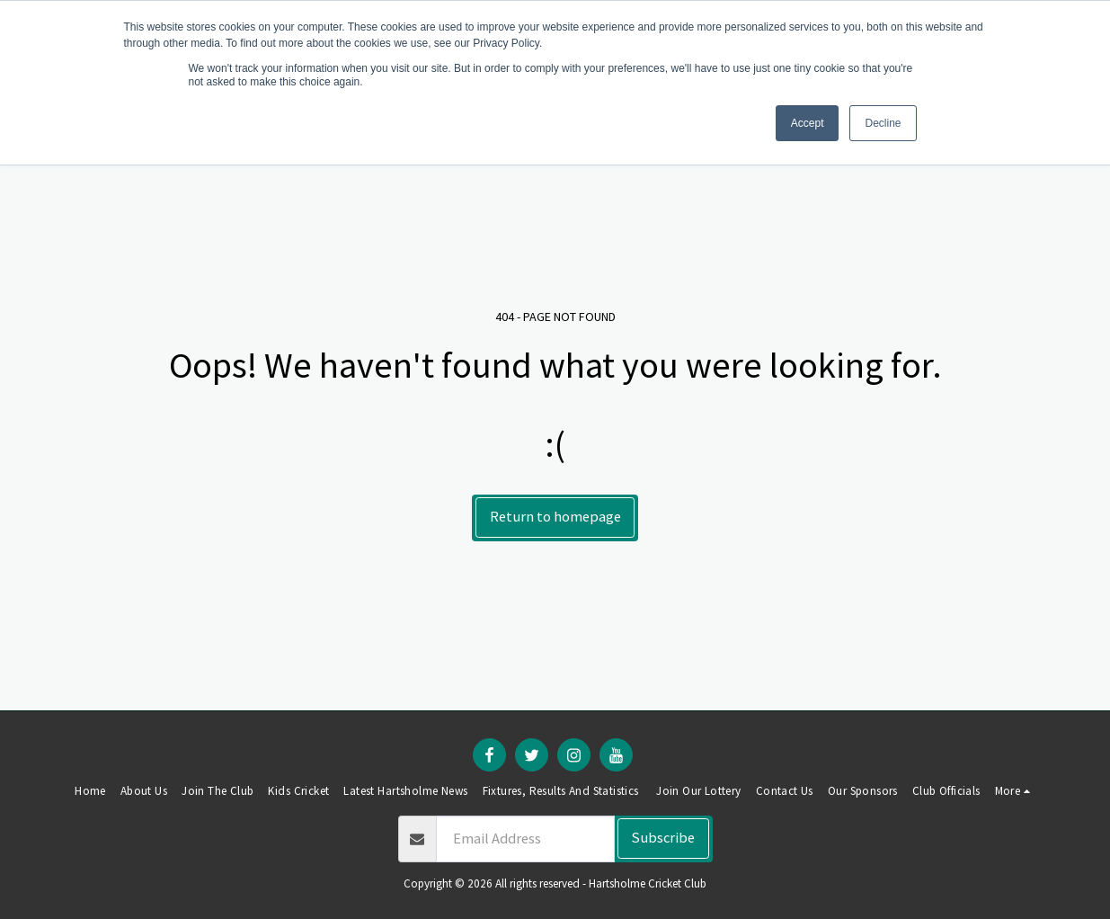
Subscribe (663, 837)
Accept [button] (807, 123)
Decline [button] (883, 123)
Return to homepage (555, 516)
